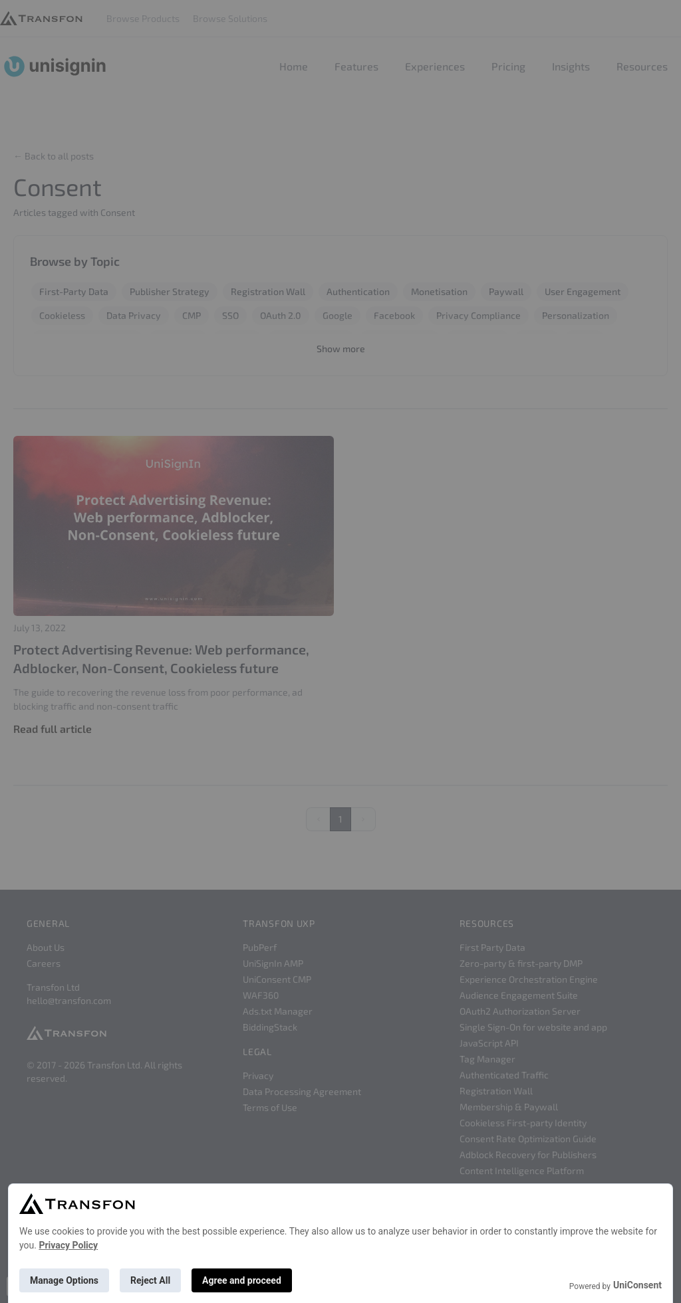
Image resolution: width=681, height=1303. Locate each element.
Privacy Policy (68, 1245)
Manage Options (64, 1280)
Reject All (150, 1280)
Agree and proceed (241, 1280)
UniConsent (637, 1285)
